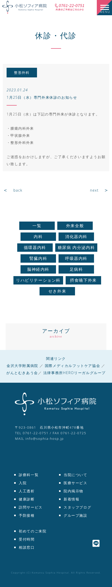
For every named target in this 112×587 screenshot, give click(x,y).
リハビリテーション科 (38, 280)
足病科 (76, 269)
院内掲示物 (73, 491)
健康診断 (26, 499)
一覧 (36, 225)
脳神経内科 (38, 269)
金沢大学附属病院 (22, 365)
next (94, 190)
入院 (23, 482)
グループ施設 (75, 515)
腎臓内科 (38, 258)
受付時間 (26, 539)
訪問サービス (31, 507)
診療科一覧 (29, 474)
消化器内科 (76, 236)
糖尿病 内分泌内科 (76, 247)
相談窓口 (26, 547)
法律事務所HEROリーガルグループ (74, 372)
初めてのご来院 (32, 531)
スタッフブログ (77, 507)
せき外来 (57, 291)
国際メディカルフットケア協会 (72, 365)
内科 (38, 236)
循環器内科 (35, 247)
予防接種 (26, 515)
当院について (75, 474)
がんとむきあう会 (22, 372)
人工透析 (26, 491)
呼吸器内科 (76, 258)
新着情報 (71, 499)
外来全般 (75, 225)
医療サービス (75, 482)
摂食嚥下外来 (83, 280)
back (18, 190)
